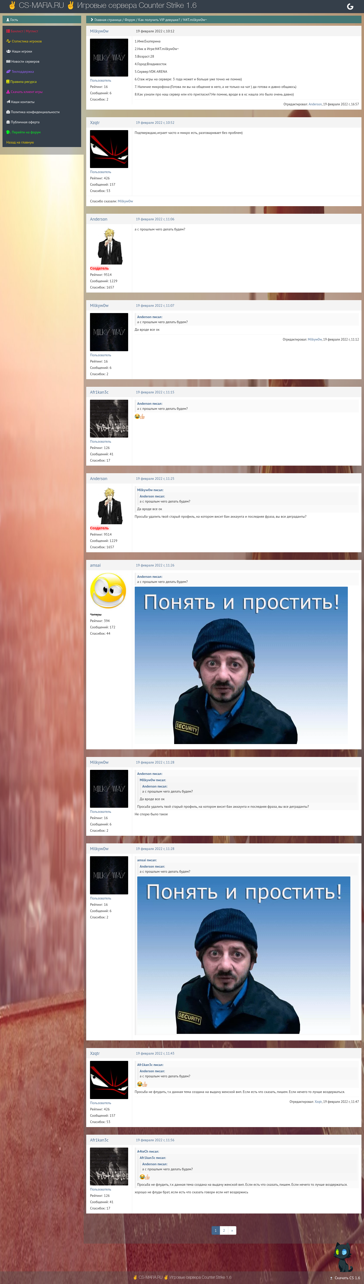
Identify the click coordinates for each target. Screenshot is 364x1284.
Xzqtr (95, 122)
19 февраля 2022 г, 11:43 (155, 1053)
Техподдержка (20, 71)
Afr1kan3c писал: (150, 1064)
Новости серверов (22, 61)
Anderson (315, 104)
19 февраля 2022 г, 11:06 (155, 219)
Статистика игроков (24, 41)
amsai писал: (147, 860)
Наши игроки (19, 51)
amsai (95, 565)
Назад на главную (20, 142)
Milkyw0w (99, 31)
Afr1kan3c (99, 392)
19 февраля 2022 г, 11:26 (155, 565)
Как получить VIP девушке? (159, 19)
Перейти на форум (23, 132)
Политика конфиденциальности (33, 112)
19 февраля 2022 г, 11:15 (155, 392)
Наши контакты (20, 102)
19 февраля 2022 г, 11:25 (155, 478)
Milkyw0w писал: (150, 490)
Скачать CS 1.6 (344, 1277)
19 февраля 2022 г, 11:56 (155, 1140)
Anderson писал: (149, 317)
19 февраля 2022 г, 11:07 (155, 305)
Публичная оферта (22, 122)
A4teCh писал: (148, 1151)
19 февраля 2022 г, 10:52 (155, 122)
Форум (130, 19)
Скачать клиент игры (24, 91)
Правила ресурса (21, 81)
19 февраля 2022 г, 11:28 (155, 762)
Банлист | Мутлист (22, 31)
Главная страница (108, 19)
